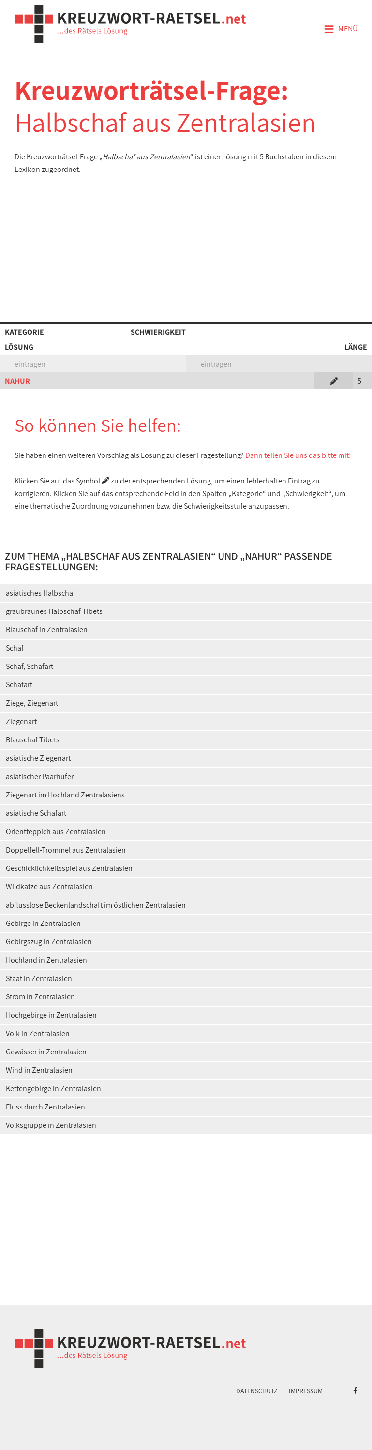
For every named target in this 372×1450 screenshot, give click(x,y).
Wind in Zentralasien (39, 1070)
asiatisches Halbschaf (40, 593)
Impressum (306, 1390)
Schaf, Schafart (29, 666)
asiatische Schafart (36, 813)
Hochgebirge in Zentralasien (51, 1015)
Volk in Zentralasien (38, 1033)
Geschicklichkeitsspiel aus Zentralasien (69, 868)
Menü (340, 29)
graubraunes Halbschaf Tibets (54, 611)
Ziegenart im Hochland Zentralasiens (65, 795)
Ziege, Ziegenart (32, 703)
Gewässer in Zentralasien (46, 1052)
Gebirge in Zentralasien (43, 923)
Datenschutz (257, 1390)
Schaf (15, 648)
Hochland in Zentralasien (46, 960)
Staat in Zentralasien (39, 978)
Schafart (19, 685)
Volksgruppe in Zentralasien (51, 1125)
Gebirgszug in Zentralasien (49, 942)
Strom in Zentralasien (40, 997)
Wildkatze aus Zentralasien (49, 886)
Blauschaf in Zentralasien (47, 630)
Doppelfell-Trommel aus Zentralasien (66, 850)
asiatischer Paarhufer (40, 776)
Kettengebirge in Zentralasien (53, 1088)
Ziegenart (21, 721)
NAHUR (17, 381)
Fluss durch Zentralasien (45, 1107)
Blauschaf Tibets (33, 740)
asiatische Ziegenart (38, 758)
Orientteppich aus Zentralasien (56, 831)
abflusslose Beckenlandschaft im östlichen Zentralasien (96, 905)
